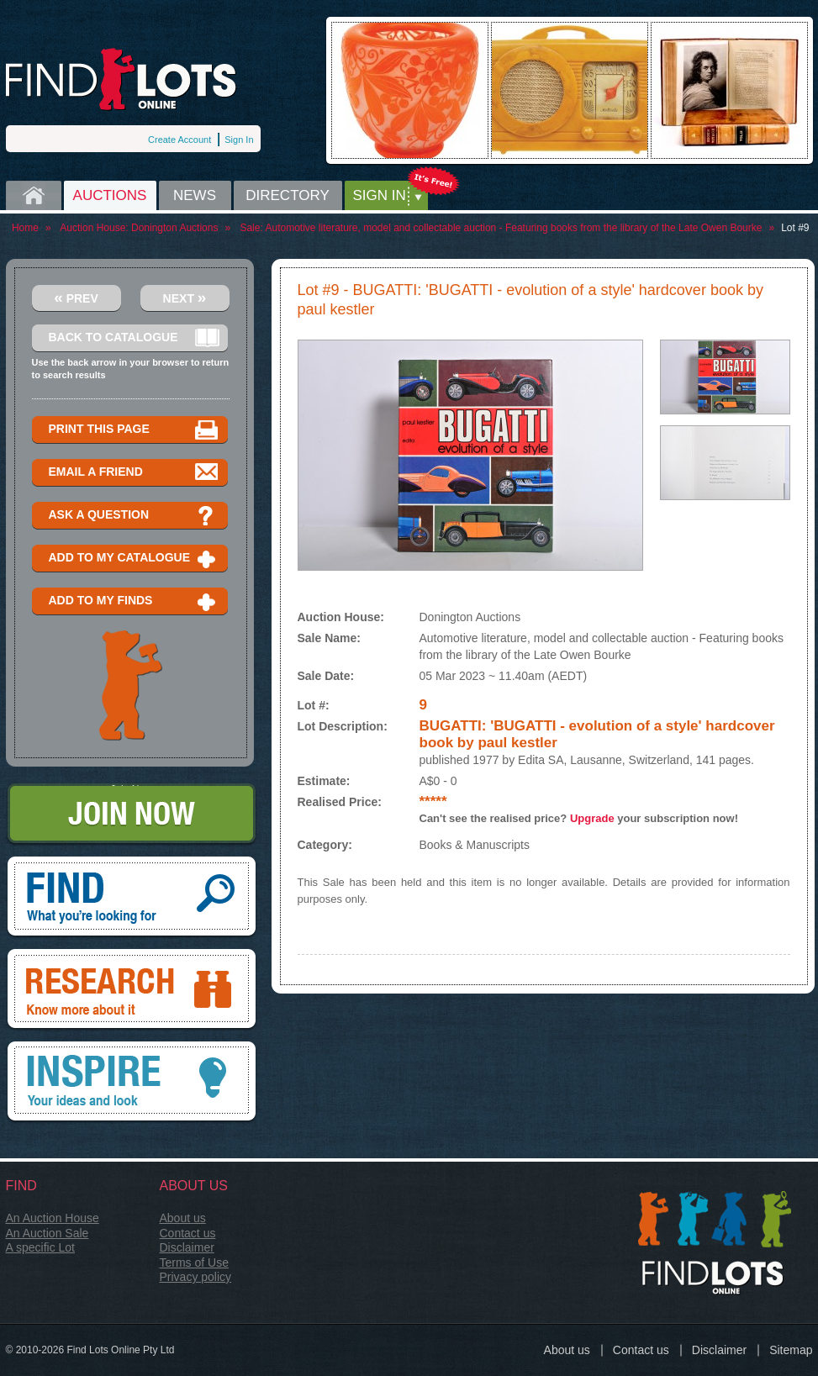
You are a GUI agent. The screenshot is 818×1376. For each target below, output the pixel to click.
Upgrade (592, 818)
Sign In (238, 139)
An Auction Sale (47, 1233)
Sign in (379, 195)
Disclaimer (187, 1247)
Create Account (179, 139)
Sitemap (790, 1350)
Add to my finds (134, 601)
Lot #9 (795, 228)
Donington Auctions (174, 228)
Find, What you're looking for (131, 898)
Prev (76, 297)
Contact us (188, 1233)
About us (183, 1218)
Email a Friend (134, 472)
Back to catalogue (134, 338)
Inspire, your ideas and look (131, 1082)
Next (185, 297)
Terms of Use (194, 1262)
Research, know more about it (131, 990)
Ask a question (134, 515)
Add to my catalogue (134, 558)
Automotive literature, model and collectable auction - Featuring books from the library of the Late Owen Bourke (513, 228)
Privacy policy (196, 1277)
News (194, 195)
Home (33, 195)
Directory (287, 195)
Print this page (134, 430)
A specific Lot (41, 1247)
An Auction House (52, 1218)
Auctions (110, 195)
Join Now (131, 814)
